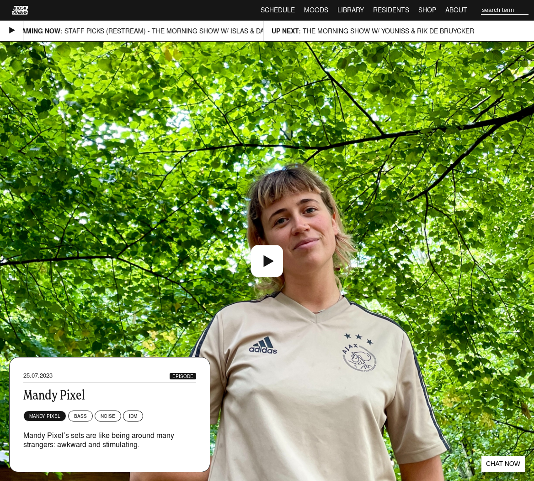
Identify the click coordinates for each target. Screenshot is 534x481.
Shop (427, 9)
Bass (80, 416)
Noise (108, 416)
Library (350, 9)
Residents (391, 9)
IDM (133, 416)
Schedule (278, 9)
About (456, 9)
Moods (316, 9)
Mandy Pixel (44, 416)
